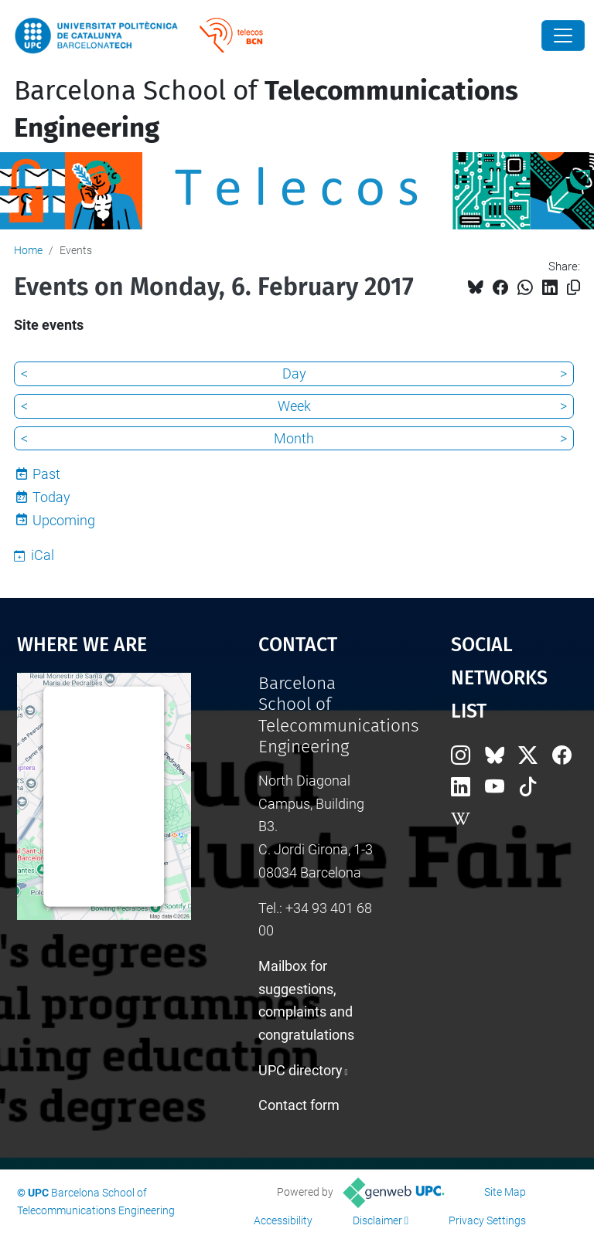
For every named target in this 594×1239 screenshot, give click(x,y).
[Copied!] (573, 288)
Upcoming (63, 520)
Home (28, 250)
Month (294, 438)
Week (294, 406)
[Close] (563, 35)
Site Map (505, 1192)
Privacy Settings (487, 1220)
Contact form (299, 1105)
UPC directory (300, 1070)
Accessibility (283, 1220)
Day (294, 373)
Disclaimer (377, 1220)
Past (46, 474)
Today (51, 497)
